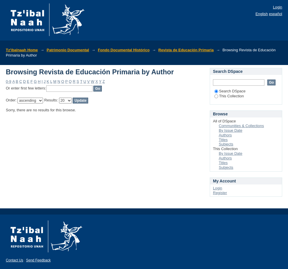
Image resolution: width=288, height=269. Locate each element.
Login (277, 7)
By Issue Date (230, 130)
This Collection (229, 96)
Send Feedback (38, 260)
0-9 (8, 81)
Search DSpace (230, 91)
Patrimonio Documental (68, 50)
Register (220, 193)
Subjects (226, 144)
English (261, 14)
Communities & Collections (241, 126)
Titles (223, 140)
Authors (225, 135)
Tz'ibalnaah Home (22, 50)
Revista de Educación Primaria (186, 50)
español (275, 14)
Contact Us (14, 260)
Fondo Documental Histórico (124, 50)
